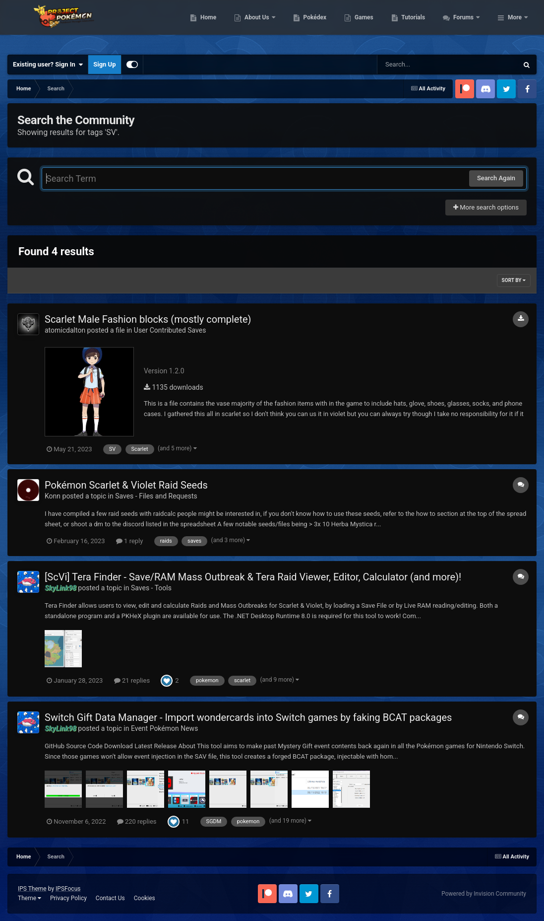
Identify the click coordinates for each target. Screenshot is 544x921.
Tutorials (467, 24)
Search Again (496, 178)
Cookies (144, 898)
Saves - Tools (151, 588)
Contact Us (110, 898)
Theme (29, 898)
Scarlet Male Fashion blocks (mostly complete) (148, 319)
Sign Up (104, 64)
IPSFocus (68, 888)
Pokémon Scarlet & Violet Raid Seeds (126, 485)
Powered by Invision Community (483, 893)
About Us (311, 24)
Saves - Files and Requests (156, 496)
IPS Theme (32, 888)
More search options (486, 207)
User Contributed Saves (170, 330)
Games (418, 24)
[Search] (422, 64)
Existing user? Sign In (48, 64)
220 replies (137, 821)
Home (262, 24)
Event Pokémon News (164, 728)
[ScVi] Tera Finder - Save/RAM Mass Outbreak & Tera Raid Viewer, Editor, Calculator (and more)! (253, 577)
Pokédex (368, 24)
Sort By (514, 280)
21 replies (132, 680)
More (514, 24)
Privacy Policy (68, 898)
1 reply (129, 541)
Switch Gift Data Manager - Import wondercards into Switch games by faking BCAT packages (248, 717)
